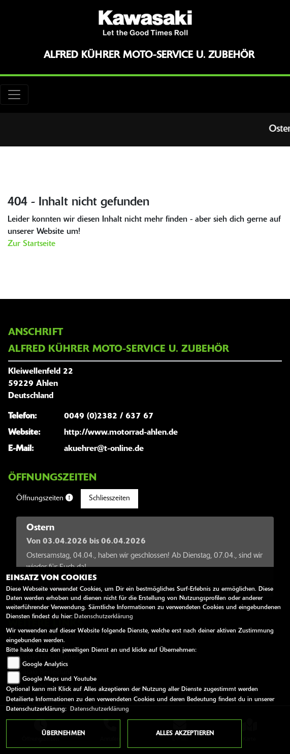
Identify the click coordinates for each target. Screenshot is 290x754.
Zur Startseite (31, 244)
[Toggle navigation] (14, 94)
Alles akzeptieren (185, 734)
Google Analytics (45, 664)
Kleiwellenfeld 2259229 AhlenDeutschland (40, 384)
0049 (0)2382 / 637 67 (108, 416)
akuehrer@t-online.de (104, 449)
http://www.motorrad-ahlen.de (121, 433)
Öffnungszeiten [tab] (44, 498)
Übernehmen (63, 734)
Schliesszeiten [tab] (109, 498)
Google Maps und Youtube (59, 679)
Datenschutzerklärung (103, 617)
